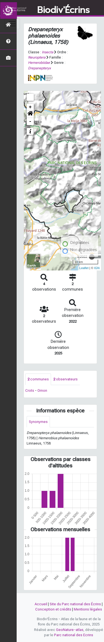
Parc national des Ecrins (73, 635)
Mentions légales (88, 609)
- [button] (30, 121)
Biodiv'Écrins (63, 10)
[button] (30, 114)
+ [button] (30, 107)
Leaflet (83, 268)
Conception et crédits (53, 609)
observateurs (65, 379)
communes (38, 379)
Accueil (41, 604)
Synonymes (38, 422)
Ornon (42, 390)
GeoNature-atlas (69, 630)
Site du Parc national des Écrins (75, 604)
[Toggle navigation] (12, 23)
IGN (97, 268)
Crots (29, 390)
